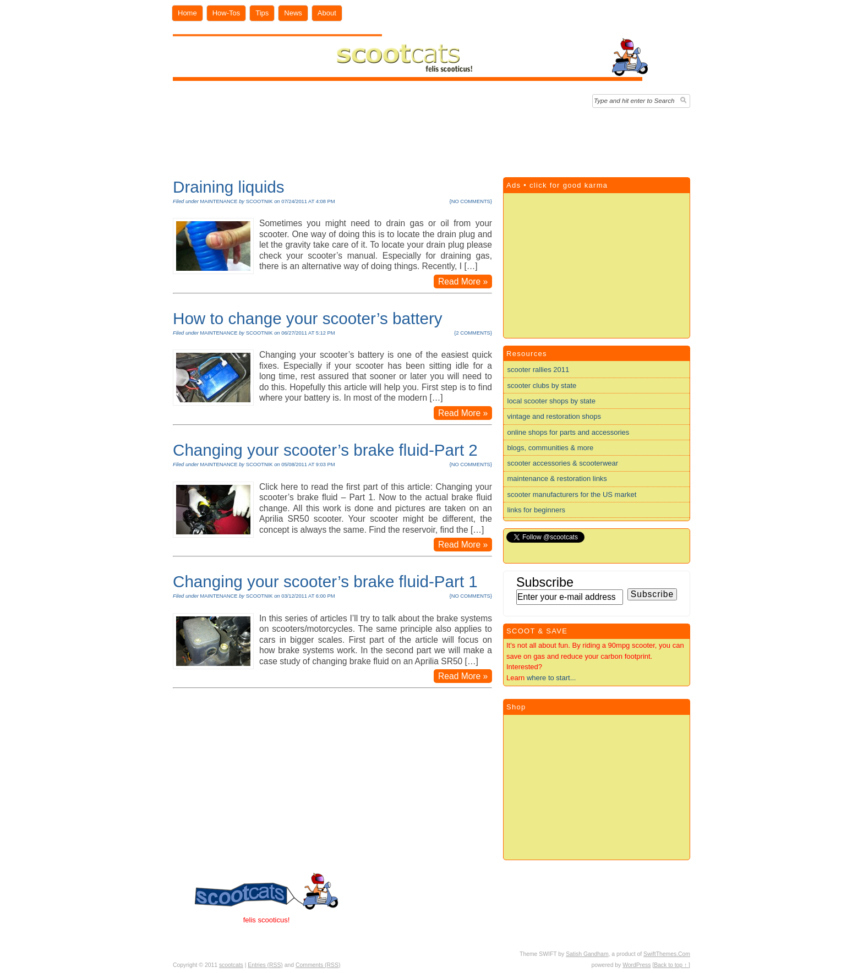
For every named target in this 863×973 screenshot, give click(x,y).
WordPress (636, 965)
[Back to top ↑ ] (671, 965)
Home (187, 13)
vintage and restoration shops (554, 416)
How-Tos (226, 13)
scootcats (231, 965)
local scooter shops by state (551, 401)
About (327, 13)
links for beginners (536, 510)
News (293, 13)
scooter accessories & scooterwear (563, 463)
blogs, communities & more (550, 448)
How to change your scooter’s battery (308, 318)
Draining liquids (229, 187)
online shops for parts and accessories (568, 432)
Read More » (463, 281)
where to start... (551, 678)
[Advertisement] (431, 140)
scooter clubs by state (542, 385)
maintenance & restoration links (557, 478)
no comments (470, 201)
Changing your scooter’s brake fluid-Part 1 (325, 581)
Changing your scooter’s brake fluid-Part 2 (325, 450)
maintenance (218, 201)
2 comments (473, 333)
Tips (262, 13)
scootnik (259, 201)
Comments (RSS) (318, 965)
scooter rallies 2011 (538, 369)
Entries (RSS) (265, 965)
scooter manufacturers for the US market (572, 494)
